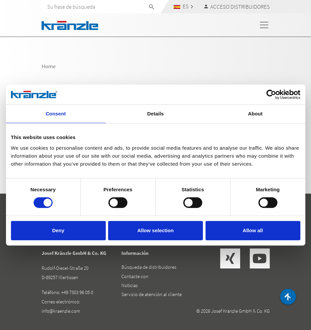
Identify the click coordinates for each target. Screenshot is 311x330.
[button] (183, 6)
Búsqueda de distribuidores (148, 267)
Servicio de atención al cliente (151, 294)
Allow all (253, 230)
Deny (58, 230)
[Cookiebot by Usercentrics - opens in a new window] (271, 94)
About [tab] (255, 113)
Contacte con (134, 276)
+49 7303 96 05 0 (77, 292)
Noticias (129, 285)
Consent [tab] (56, 113)
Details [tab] (155, 113)
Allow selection (155, 230)
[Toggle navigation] (264, 25)
